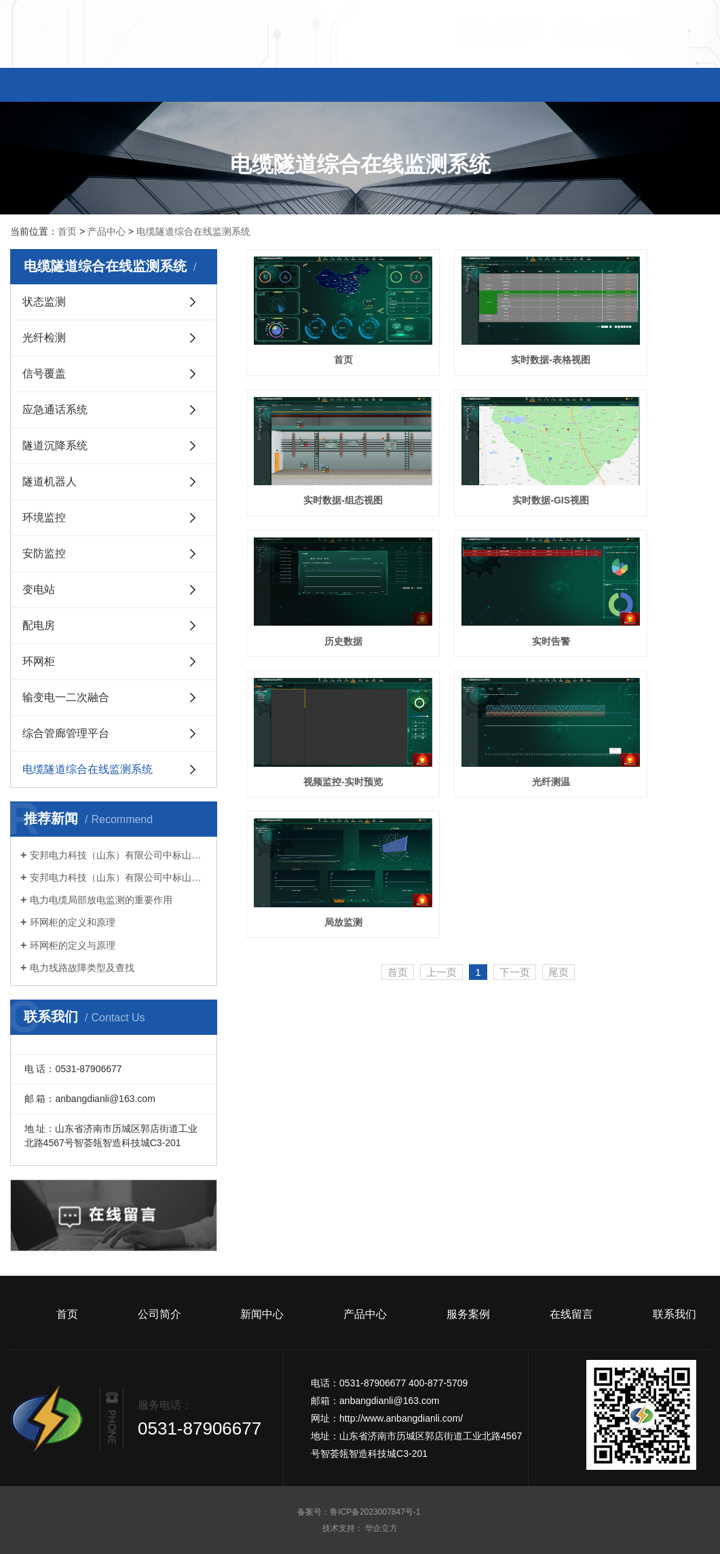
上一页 (441, 619)
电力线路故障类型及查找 (82, 967)
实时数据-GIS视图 (319, 452)
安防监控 (44, 553)
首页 (60, 86)
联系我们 (659, 86)
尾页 (558, 619)
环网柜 (38, 661)
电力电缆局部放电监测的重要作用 (101, 899)
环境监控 (44, 517)
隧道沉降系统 (55, 445)
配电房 (38, 625)
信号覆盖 (44, 373)
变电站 (38, 589)
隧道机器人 (49, 481)
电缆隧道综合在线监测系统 (193, 231)
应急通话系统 (55, 409)
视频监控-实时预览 (319, 568)
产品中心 (359, 86)
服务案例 (460, 86)
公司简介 (160, 86)
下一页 (514, 619)
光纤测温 (478, 568)
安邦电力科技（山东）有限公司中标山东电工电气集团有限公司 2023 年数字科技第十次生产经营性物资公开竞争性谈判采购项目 (118, 877)
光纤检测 (44, 337)
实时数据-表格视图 (478, 335)
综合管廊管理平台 (65, 733)
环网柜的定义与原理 (72, 945)
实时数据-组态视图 (637, 335)
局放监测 (637, 568)
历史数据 (478, 452)
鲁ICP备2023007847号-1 (376, 1512)
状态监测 (44, 301)
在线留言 (560, 86)
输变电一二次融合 (65, 697)
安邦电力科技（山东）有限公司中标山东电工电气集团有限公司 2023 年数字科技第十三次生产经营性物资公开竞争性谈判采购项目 (118, 855)
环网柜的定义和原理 (72, 922)
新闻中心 (260, 86)
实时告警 (637, 452)
